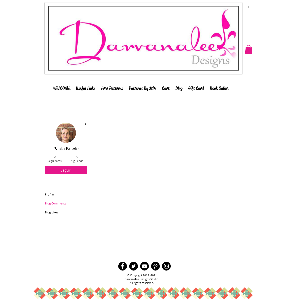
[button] (248, 49)
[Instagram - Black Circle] (166, 266)
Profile (49, 194)
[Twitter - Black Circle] (133, 266)
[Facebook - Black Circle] (122, 266)
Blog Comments (55, 203)
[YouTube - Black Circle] (144, 266)
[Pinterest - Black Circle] (155, 266)
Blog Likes (51, 212)
